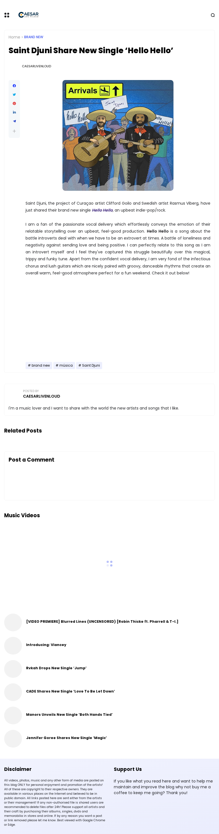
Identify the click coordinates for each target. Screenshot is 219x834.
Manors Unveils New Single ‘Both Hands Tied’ (69, 714)
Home (14, 37)
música (66, 365)
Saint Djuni (91, 365)
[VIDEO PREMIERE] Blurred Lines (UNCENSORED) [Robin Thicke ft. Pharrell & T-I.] (102, 621)
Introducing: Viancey (46, 644)
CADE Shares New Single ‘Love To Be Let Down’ (70, 691)
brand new (33, 37)
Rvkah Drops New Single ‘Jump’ (56, 668)
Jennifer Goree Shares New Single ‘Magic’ (66, 737)
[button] (14, 131)
